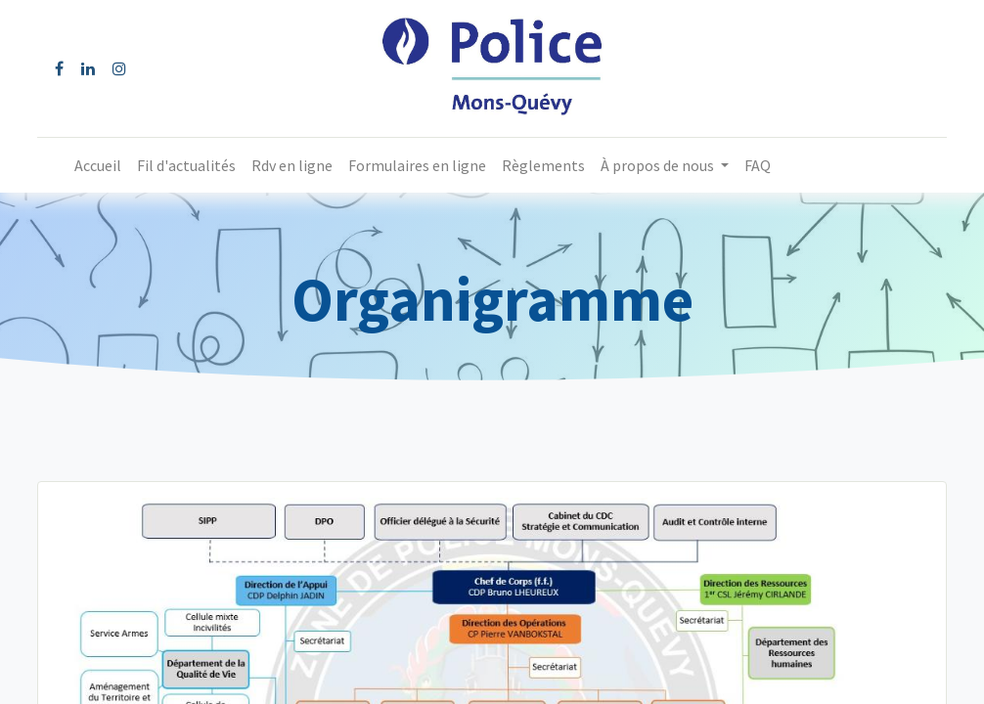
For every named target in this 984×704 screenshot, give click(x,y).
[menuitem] (98, 165)
